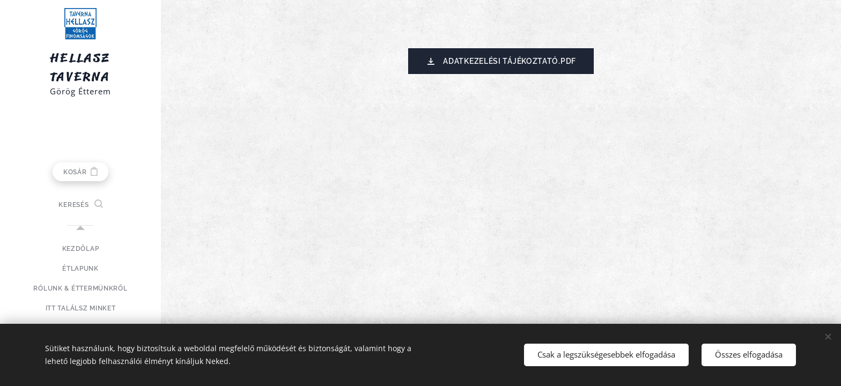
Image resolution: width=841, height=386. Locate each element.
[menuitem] (80, 249)
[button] (80, 205)
